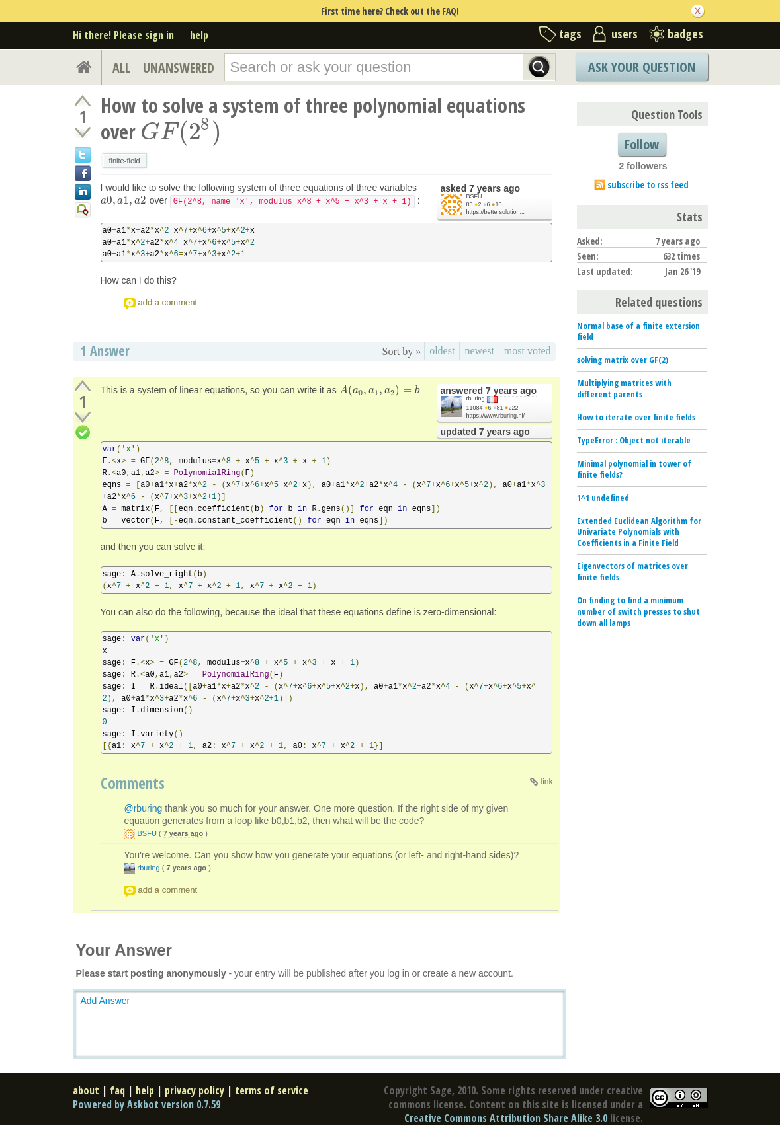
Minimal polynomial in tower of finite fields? (634, 468)
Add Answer (105, 1000)
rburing (475, 398)
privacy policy (194, 1090)
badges (685, 34)
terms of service (271, 1090)
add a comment (168, 302)
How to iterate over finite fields (636, 417)
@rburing (143, 808)
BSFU (474, 196)
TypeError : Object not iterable (634, 440)
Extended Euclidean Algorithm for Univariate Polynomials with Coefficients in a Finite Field (639, 532)
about (86, 1090)
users (624, 34)
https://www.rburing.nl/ (495, 415)
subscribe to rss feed (648, 184)
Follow (642, 144)
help (199, 35)
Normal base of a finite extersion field (638, 331)
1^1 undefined (603, 498)
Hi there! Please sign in (123, 35)
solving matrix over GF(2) (622, 359)
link (546, 781)
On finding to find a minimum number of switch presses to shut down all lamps (638, 611)
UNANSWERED (178, 68)
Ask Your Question (641, 67)
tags (570, 34)
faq (117, 1090)
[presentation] (181, 131)
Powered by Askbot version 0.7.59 (146, 1104)
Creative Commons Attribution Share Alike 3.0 (505, 1118)
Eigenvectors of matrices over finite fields (632, 571)
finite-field (124, 161)
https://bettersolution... (495, 212)
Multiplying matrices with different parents (624, 388)
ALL (121, 68)
